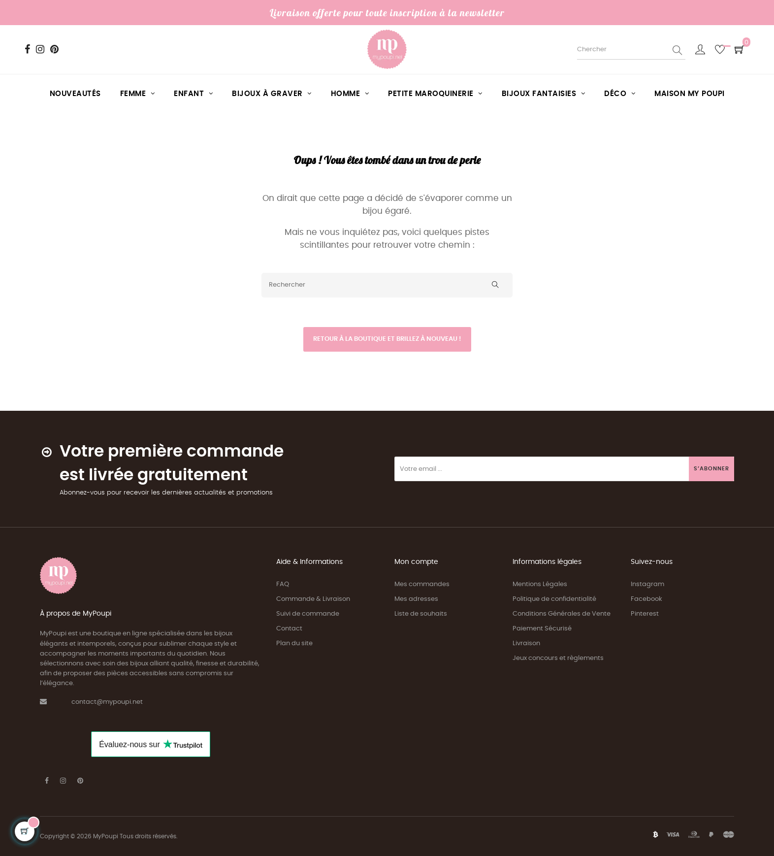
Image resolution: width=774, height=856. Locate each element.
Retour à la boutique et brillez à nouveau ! (387, 339)
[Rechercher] (387, 285)
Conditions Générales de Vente (562, 614)
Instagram (647, 584)
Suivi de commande (307, 614)
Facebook (646, 599)
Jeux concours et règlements (558, 658)
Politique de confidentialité (554, 599)
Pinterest (645, 614)
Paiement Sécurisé (542, 629)
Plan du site (294, 643)
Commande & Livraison (313, 599)
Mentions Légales (540, 584)
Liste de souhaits (420, 614)
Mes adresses (416, 599)
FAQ (282, 584)
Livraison (526, 643)
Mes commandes (422, 584)
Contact (289, 629)
